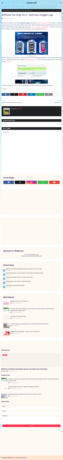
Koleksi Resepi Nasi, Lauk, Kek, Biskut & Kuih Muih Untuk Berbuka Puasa (24, 273)
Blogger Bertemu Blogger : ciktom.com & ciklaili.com (25, 331)
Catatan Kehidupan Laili (43, 23)
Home (4, 10)
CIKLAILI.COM (31, 3)
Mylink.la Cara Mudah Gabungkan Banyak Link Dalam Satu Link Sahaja (24, 268)
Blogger (25, 457)
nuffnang (8, 10)
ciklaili (19, 108)
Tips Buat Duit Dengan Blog (18, 316)
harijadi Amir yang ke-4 (31, 59)
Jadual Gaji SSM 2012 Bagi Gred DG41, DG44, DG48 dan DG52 (24, 394)
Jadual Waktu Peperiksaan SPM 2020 (15, 285)
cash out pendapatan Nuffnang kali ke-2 (41, 27)
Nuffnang (43, 29)
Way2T (13, 457)
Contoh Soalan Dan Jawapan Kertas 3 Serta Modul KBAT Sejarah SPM (29, 324)
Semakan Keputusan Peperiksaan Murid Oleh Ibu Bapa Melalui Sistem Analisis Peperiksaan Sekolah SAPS (32, 309)
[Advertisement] (15, 201)
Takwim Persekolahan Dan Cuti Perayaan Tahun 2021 (19, 277)
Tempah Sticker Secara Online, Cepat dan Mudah (18, 281)
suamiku (8, 61)
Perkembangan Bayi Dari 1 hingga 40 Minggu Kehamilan (23, 386)
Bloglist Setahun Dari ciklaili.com (19, 301)
